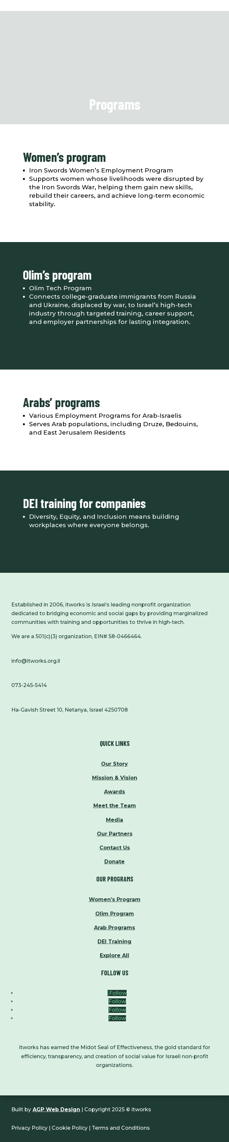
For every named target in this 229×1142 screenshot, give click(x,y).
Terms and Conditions (121, 1128)
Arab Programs (114, 928)
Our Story (114, 764)
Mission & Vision (114, 778)
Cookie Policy (70, 1128)
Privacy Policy (29, 1128)
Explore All (114, 955)
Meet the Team (114, 806)
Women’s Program (115, 899)
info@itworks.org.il (35, 661)
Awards (114, 792)
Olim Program (114, 914)
